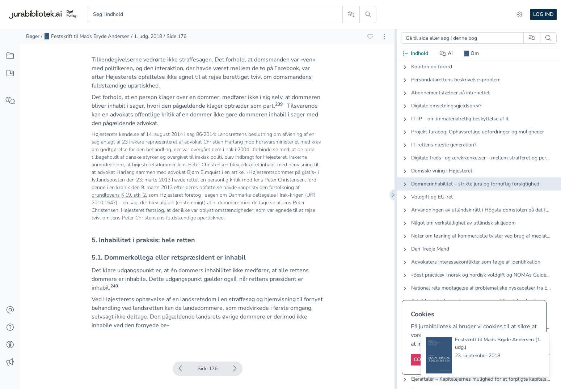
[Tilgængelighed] (10, 344)
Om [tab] (471, 53)
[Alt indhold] (10, 56)
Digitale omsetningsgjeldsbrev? (446, 105)
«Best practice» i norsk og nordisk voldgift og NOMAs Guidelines (481, 275)
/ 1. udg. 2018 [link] (146, 36)
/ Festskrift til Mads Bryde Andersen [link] (85, 36)
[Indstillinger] (519, 14)
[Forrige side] (181, 369)
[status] (485, 354)
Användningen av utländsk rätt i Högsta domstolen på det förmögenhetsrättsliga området (481, 209)
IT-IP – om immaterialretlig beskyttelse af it (460, 118)
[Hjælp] (10, 327)
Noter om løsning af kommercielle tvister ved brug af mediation (481, 235)
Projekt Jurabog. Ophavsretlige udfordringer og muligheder (477, 131)
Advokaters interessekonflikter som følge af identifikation (475, 261)
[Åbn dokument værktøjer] (384, 36)
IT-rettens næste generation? (443, 144)
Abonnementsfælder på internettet (450, 92)
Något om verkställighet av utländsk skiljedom (463, 222)
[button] (279, 106)
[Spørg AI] (350, 14)
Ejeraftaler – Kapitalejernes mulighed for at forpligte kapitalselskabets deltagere (481, 379)
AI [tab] (446, 53)
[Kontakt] (10, 310)
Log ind (543, 14)
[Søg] (367, 14)
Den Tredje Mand (430, 248)
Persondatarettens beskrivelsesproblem (456, 79)
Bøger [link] (32, 36)
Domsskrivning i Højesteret (441, 170)
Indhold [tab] (415, 53)
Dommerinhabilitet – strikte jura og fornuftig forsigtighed (475, 183)
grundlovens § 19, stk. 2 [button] (119, 195)
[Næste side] (234, 369)
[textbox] (207, 142)
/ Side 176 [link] (175, 36)
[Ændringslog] (10, 362)
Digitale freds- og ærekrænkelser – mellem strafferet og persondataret (481, 157)
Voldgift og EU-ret (432, 196)
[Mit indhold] (10, 73)
